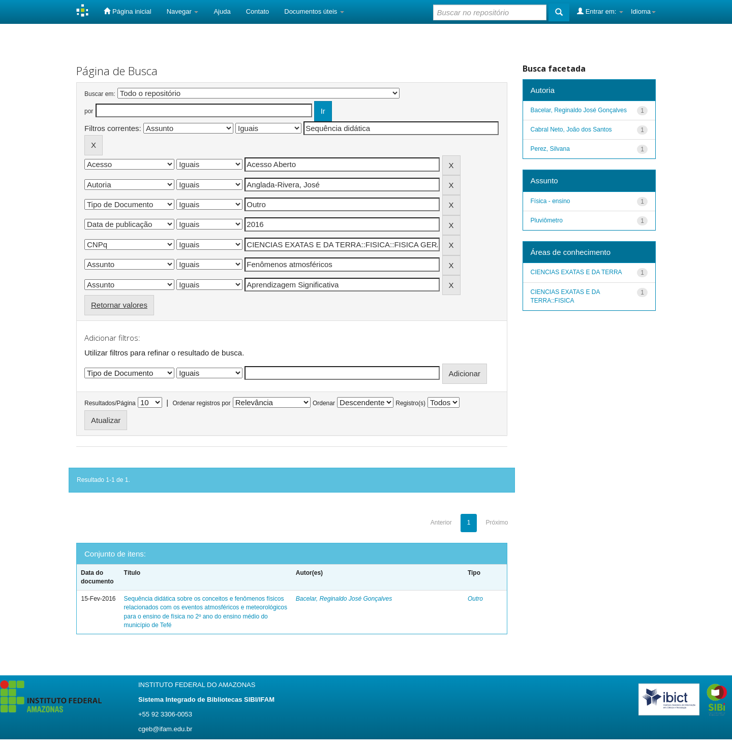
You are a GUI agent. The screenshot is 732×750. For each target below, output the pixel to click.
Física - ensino (550, 201)
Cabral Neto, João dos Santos (571, 129)
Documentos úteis (314, 11)
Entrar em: (600, 11)
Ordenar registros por (201, 403)
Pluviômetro (547, 220)
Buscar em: (99, 93)
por (88, 111)
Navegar (183, 11)
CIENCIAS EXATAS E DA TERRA (576, 272)
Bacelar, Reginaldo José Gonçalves (344, 598)
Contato (257, 11)
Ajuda (222, 11)
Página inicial (127, 11)
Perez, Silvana (550, 148)
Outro (475, 598)
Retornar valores (119, 305)
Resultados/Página (110, 403)
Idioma (643, 11)
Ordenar (324, 403)
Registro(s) (410, 403)
